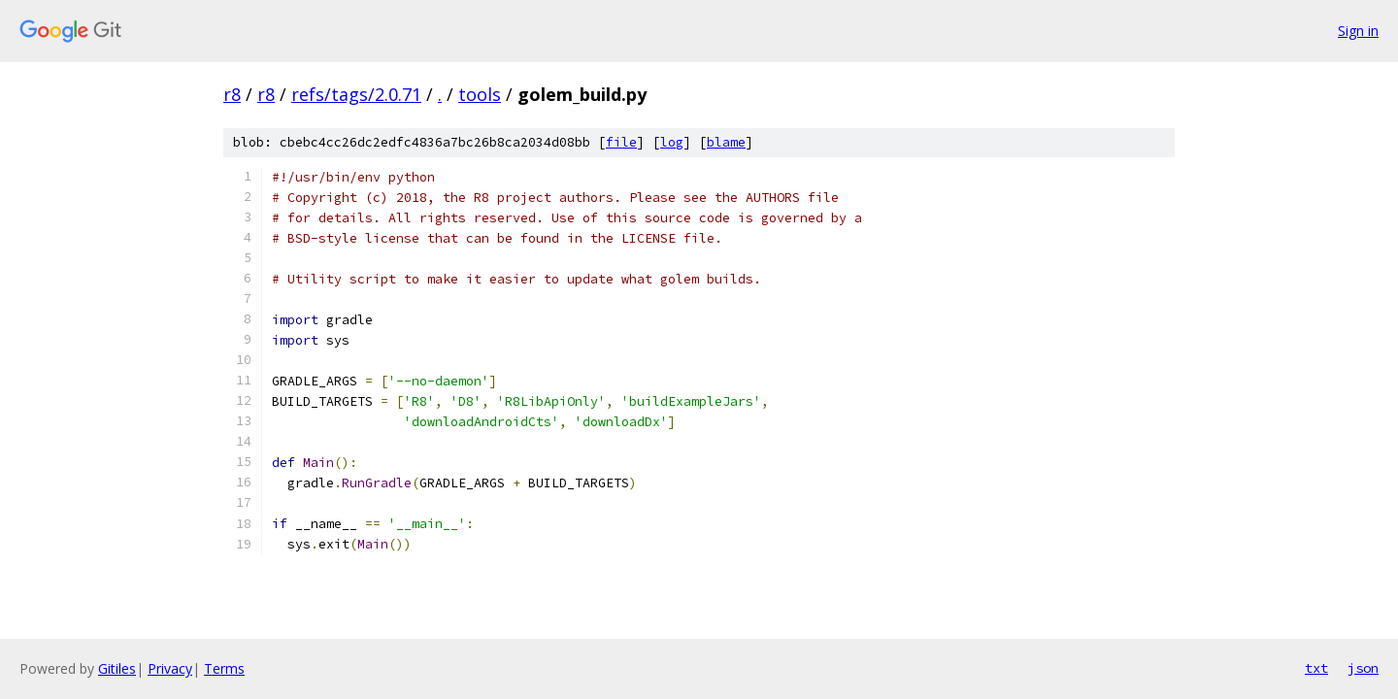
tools (479, 94)
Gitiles (117, 668)
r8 (232, 94)
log (671, 142)
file (621, 142)
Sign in (1358, 30)
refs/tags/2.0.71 (356, 94)
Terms (224, 668)
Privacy (170, 668)
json (1363, 668)
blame (726, 142)
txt (1316, 668)
